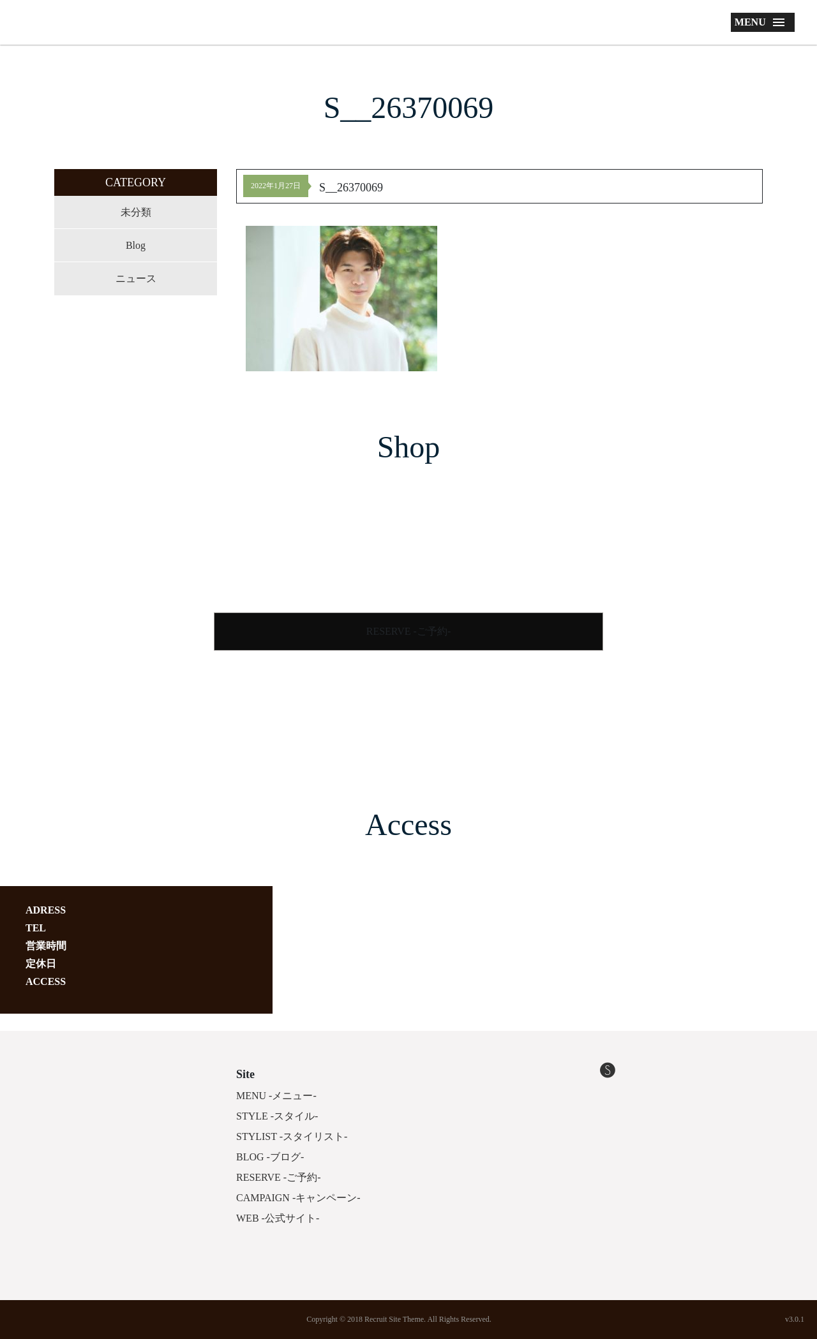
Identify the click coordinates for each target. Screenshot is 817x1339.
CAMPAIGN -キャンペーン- (298, 1197)
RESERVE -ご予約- (408, 631)
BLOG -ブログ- (270, 1156)
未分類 (136, 212)
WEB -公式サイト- (277, 1218)
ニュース (136, 278)
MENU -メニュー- (276, 1095)
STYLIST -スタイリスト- (291, 1136)
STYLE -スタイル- (277, 1116)
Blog (136, 245)
